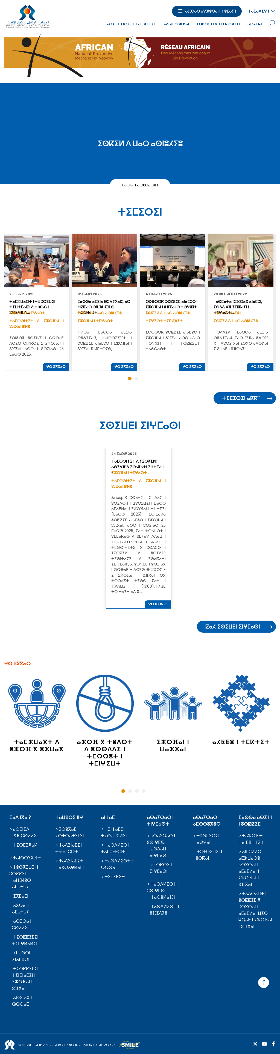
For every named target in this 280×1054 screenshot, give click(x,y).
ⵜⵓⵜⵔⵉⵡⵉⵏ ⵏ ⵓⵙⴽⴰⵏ (209, 854)
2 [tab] (130, 791)
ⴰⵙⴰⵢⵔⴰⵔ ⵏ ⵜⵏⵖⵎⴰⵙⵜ (160, 820)
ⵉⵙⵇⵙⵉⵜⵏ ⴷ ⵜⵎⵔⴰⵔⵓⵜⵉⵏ (218, 24)
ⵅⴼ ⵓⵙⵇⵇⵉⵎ (26, 836)
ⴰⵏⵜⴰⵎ (108, 817)
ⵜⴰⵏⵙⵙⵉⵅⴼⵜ (27, 858)
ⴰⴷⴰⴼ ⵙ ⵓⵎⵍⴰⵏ (176, 24)
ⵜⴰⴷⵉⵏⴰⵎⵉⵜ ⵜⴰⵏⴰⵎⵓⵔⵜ (69, 848)
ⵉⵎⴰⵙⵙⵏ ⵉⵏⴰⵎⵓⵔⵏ (21, 956)
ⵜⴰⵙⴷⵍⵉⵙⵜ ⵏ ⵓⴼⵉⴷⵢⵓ (164, 909)
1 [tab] (123, 791)
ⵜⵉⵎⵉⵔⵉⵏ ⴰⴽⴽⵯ (241, 398)
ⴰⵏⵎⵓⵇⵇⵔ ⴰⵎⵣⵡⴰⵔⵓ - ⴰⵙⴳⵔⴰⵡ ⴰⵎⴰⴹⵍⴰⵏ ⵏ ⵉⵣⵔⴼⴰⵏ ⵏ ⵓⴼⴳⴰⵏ (251, 868)
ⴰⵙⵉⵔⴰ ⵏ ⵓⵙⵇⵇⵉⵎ (21, 924)
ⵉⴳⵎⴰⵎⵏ (20, 896)
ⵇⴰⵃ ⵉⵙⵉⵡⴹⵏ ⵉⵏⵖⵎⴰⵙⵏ (232, 627)
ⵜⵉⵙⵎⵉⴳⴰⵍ (25, 845)
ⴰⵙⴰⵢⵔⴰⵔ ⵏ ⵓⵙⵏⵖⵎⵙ (161, 839)
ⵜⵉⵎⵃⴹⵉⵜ (114, 877)
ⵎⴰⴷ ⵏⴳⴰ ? (20, 817)
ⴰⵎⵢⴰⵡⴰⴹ (255, 24)
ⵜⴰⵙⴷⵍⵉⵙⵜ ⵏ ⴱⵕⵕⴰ (117, 864)
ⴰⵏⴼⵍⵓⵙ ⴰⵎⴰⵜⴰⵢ (21, 883)
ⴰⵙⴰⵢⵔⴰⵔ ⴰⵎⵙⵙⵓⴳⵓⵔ (206, 820)
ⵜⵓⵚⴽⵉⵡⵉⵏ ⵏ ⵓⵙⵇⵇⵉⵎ (23, 870)
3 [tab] (137, 791)
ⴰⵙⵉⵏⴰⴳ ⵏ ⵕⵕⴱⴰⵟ (22, 1001)
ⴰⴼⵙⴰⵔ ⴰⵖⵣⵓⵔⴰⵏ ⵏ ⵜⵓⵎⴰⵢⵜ (211, 11)
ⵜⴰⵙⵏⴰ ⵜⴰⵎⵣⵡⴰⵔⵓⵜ (140, 185)
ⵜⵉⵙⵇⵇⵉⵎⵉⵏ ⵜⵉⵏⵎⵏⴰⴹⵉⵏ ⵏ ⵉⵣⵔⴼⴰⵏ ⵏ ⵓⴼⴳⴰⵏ (25, 979)
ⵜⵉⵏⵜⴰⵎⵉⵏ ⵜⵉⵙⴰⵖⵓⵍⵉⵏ (114, 832)
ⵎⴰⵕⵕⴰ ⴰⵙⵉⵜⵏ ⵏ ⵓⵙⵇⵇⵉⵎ (255, 820)
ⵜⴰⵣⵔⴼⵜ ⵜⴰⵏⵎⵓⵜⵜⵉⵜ (251, 839)
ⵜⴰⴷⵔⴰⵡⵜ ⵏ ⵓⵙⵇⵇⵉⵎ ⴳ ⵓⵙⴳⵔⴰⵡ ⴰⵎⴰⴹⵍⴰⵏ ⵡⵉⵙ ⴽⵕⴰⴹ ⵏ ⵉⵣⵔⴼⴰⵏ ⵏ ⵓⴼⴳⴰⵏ (255, 910)
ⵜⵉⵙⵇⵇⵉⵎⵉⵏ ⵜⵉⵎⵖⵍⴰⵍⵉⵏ (25, 940)
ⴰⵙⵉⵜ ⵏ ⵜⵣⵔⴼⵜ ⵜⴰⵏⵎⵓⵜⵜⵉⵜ (131, 24)
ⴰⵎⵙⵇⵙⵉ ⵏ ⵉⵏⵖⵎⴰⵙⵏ (161, 868)
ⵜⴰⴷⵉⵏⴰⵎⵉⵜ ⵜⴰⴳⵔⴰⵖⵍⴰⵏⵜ (70, 864)
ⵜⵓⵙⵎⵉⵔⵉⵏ (208, 836)
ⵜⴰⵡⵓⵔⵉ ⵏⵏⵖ (69, 817)
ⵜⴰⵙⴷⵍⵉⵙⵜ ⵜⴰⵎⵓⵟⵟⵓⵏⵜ (115, 848)
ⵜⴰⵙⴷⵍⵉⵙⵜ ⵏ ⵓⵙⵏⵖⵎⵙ (163, 887)
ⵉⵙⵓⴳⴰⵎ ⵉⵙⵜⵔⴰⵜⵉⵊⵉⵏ (69, 832)
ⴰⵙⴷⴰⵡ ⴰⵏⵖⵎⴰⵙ (158, 852)
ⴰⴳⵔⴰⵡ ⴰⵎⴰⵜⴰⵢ (20, 908)
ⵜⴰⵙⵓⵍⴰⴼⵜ (163, 897)
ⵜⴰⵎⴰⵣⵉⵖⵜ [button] (259, 11)
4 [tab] (143, 791)
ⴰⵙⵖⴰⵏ (204, 842)
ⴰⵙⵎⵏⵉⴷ (21, 829)
